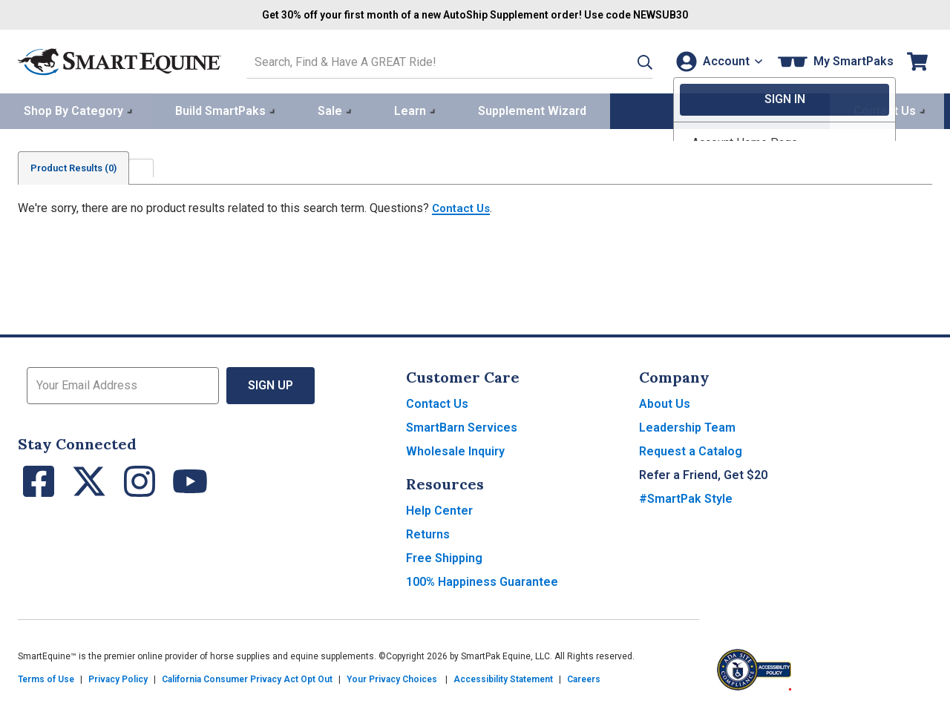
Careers (583, 678)
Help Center (439, 509)
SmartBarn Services (461, 426)
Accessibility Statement (503, 678)
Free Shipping (444, 557)
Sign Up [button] (270, 384)
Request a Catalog (690, 450)
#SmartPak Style (686, 497)
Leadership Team (687, 426)
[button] (625, 60)
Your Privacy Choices (392, 678)
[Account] (716, 60)
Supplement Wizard (532, 109)
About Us (664, 402)
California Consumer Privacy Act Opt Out (247, 678)
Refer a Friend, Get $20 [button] (703, 473)
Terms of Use (46, 678)
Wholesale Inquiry (455, 450)
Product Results (80, 166)
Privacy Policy (118, 678)
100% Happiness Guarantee (482, 580)
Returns (428, 533)
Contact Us (463, 206)
